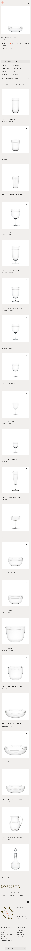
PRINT (4, 51)
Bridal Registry (4, 938)
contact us (8, 43)
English (18, 909)
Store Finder (4, 936)
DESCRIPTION (5, 58)
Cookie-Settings (21, 934)
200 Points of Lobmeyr (6, 934)
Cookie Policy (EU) (21, 932)
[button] (15, 20)
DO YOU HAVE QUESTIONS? (14, 948)
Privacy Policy (20, 930)
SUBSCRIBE (15, 902)
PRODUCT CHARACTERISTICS (9, 61)
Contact (3, 930)
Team (2, 932)
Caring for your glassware (9, 78)
